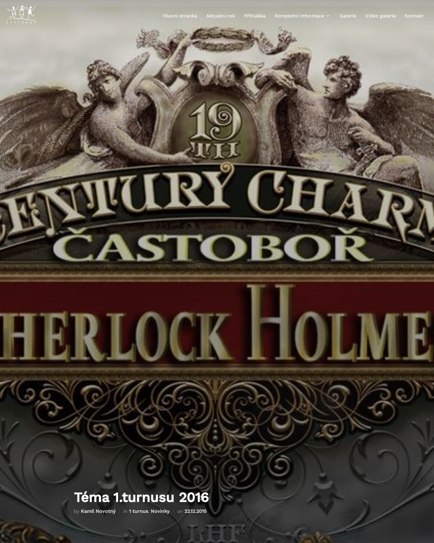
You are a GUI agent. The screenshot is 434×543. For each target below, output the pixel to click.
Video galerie (380, 16)
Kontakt (414, 16)
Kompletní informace (303, 16)
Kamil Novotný (98, 511)
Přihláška (255, 16)
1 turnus (138, 511)
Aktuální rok (220, 16)
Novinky (160, 511)
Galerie (348, 16)
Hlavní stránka (180, 16)
